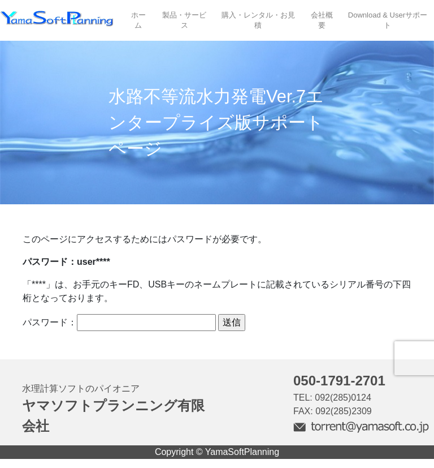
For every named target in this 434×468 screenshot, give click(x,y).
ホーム (138, 20)
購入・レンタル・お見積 (258, 20)
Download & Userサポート (387, 20)
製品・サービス (184, 20)
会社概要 (322, 20)
